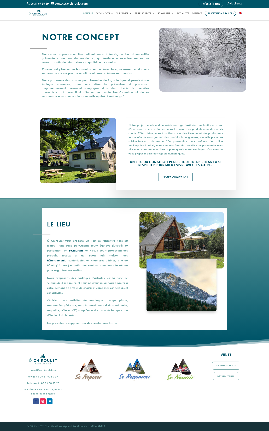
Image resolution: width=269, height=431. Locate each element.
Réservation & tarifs (220, 13)
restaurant (76, 250)
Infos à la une (210, 3)
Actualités (183, 13)
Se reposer (122, 13)
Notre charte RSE (175, 177)
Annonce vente (226, 365)
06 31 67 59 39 (40, 3)
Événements (103, 13)
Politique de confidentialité (89, 426)
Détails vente (226, 376)
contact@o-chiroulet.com (71, 3)
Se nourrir (164, 13)
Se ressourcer (143, 13)
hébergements (56, 260)
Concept (88, 13)
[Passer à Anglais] (240, 16)
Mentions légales (61, 426)
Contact (197, 13)
